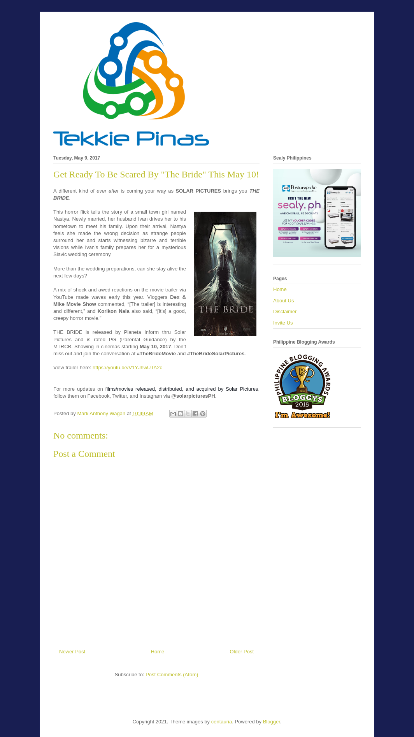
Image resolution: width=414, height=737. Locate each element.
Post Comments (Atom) (172, 674)
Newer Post (72, 652)
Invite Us (283, 323)
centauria (221, 722)
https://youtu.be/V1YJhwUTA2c (127, 367)
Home (158, 652)
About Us (283, 301)
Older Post (242, 652)
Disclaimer (285, 311)
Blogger (271, 722)
